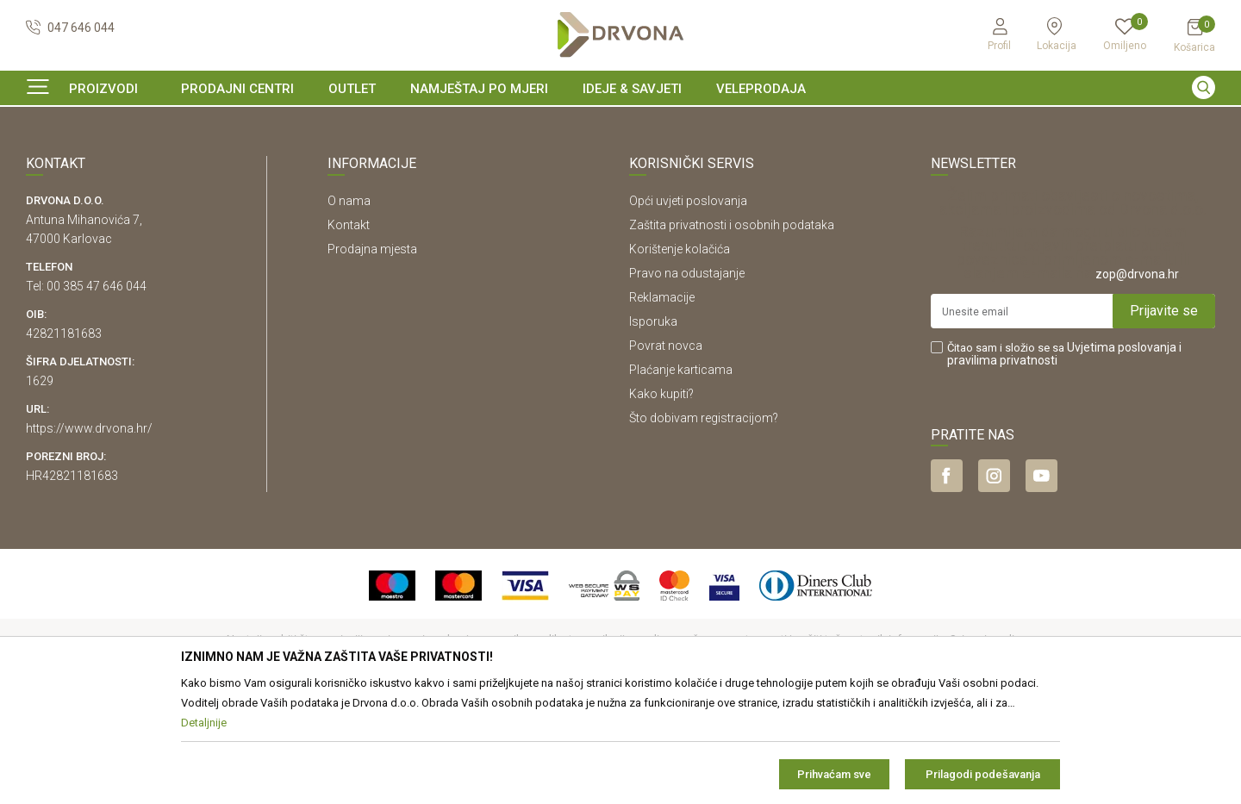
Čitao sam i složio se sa (1064, 459)
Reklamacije (662, 402)
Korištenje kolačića (679, 354)
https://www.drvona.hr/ (89, 533)
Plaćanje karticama (681, 475)
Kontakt (348, 330)
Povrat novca (665, 451)
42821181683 (64, 439)
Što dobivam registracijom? (703, 523)
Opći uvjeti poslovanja (688, 306)
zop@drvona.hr (1137, 379)
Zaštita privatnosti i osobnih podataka (731, 330)
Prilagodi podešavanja (983, 774)
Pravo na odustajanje (687, 378)
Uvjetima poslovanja (1121, 452)
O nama (349, 306)
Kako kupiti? (661, 499)
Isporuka (653, 426)
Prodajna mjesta (372, 354)
